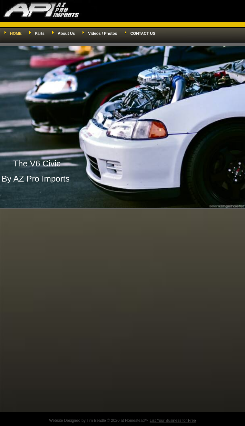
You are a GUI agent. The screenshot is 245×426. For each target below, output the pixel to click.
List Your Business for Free (173, 420)
